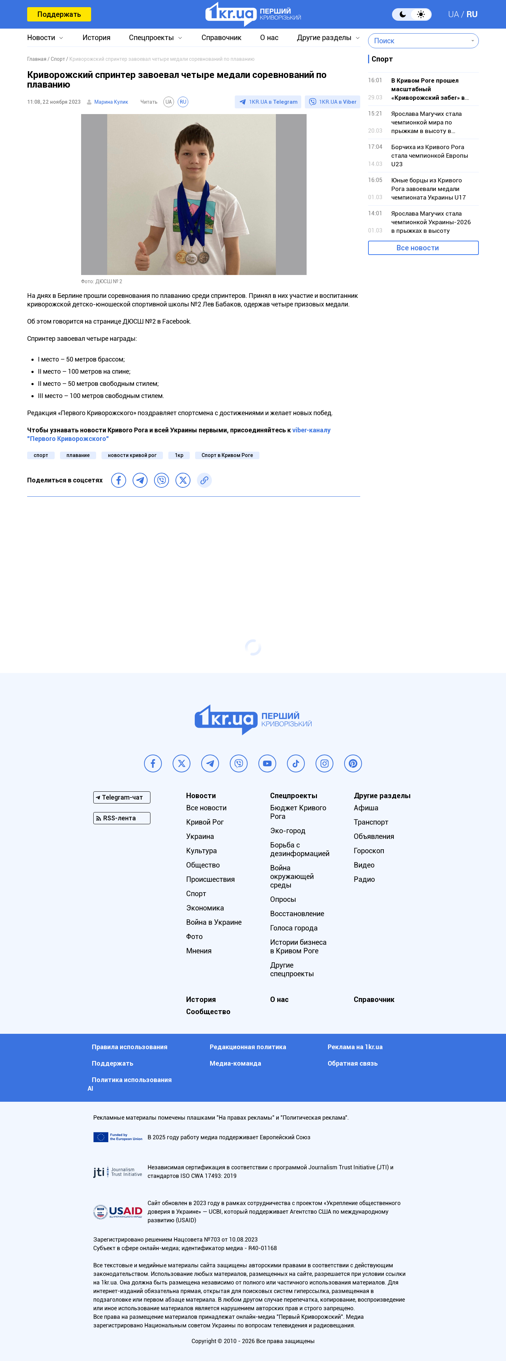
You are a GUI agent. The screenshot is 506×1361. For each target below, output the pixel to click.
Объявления (374, 836)
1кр (179, 455)
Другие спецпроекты (292, 969)
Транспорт (371, 822)
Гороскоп (369, 850)
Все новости (418, 248)
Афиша (366, 808)
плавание (78, 455)
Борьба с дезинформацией (299, 849)
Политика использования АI (130, 1084)
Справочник (222, 37)
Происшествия (210, 879)
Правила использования (130, 1047)
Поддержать (59, 14)
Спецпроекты (151, 37)
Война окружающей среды (292, 876)
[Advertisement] (193, 554)
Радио (364, 879)
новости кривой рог (132, 455)
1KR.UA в (273, 102)
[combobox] (418, 41)
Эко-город (288, 830)
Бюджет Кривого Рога (298, 812)
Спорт (196, 893)
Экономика (205, 908)
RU (472, 14)
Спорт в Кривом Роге (227, 455)
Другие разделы (324, 37)
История (96, 37)
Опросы (283, 899)
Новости (41, 37)
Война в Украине (214, 922)
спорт (41, 455)
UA (453, 14)
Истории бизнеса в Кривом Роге (298, 946)
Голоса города (294, 928)
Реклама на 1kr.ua (355, 1047)
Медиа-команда (235, 1063)
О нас (269, 37)
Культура (201, 850)
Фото (194, 936)
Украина (200, 836)
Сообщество (208, 1011)
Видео (364, 865)
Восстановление (297, 913)
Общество (203, 865)
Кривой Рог (205, 822)
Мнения (199, 951)
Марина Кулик (111, 102)
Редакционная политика (248, 1047)
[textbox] (418, 41)
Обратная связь (353, 1063)
